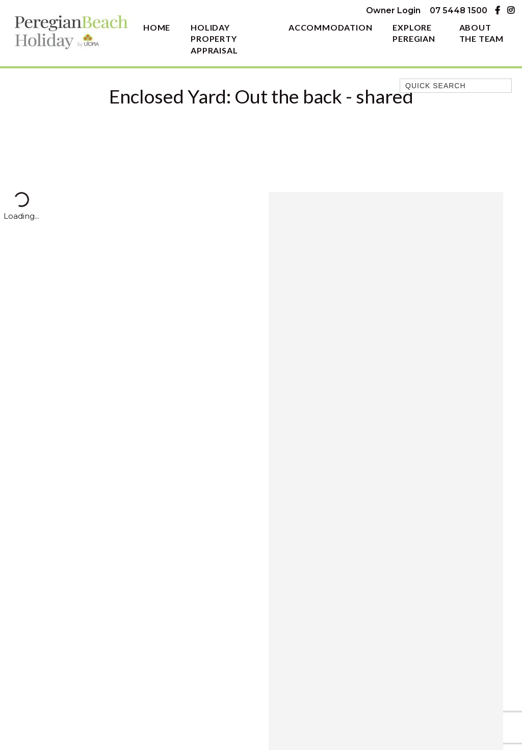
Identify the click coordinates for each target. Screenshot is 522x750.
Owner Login (393, 10)
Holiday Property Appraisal (214, 38)
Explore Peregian (414, 33)
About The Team (481, 33)
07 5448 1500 (458, 10)
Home (156, 27)
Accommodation (330, 27)
